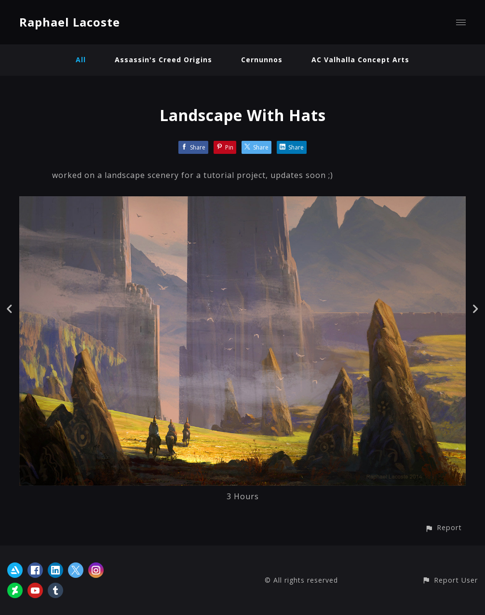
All (81, 59)
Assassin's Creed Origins (163, 59)
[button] (443, 527)
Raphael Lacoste (69, 22)
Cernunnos (262, 59)
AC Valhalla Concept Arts (360, 59)
